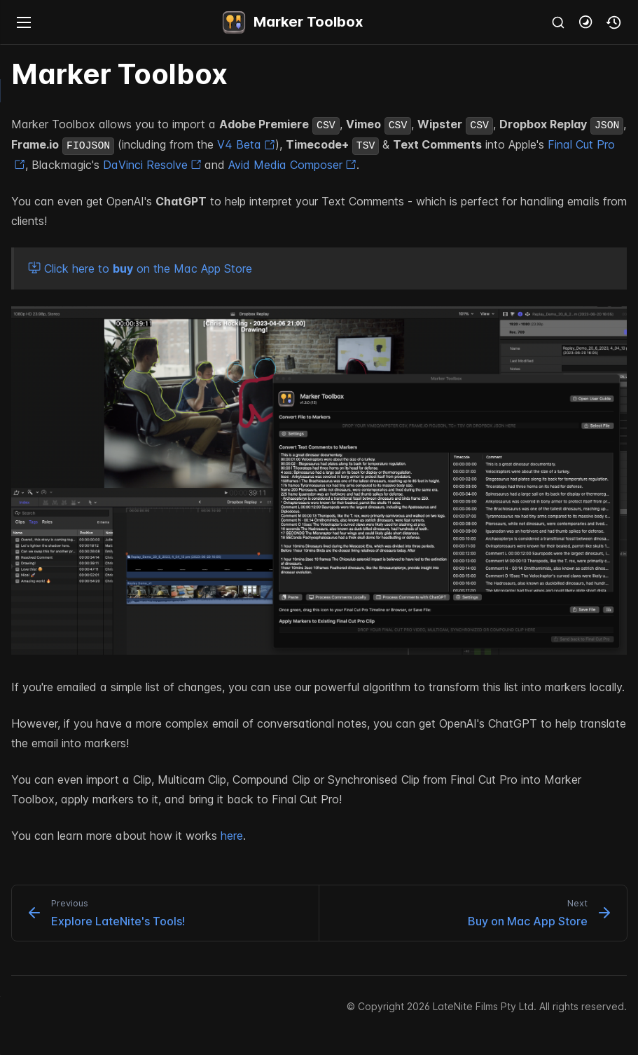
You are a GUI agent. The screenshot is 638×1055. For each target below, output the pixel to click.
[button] (586, 22)
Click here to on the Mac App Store (140, 268)
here (232, 836)
